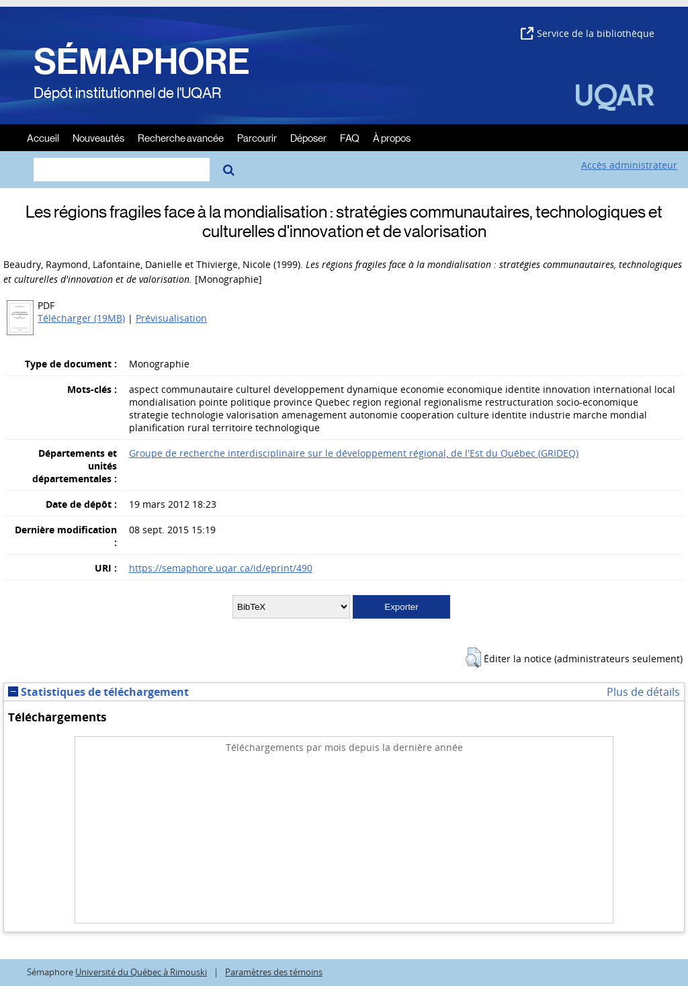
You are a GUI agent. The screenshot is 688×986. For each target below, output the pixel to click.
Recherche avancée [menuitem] (181, 137)
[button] (473, 657)
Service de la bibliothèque (587, 33)
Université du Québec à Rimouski (141, 972)
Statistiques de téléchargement (98, 691)
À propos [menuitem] (392, 137)
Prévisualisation (171, 318)
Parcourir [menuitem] (257, 137)
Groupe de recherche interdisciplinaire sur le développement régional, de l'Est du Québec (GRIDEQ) (353, 453)
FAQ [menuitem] (349, 137)
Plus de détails (643, 691)
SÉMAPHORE (142, 61)
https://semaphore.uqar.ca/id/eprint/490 (220, 568)
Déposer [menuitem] (308, 137)
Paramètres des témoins (273, 972)
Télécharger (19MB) (81, 318)
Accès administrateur (629, 165)
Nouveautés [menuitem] (98, 137)
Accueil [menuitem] (43, 137)
